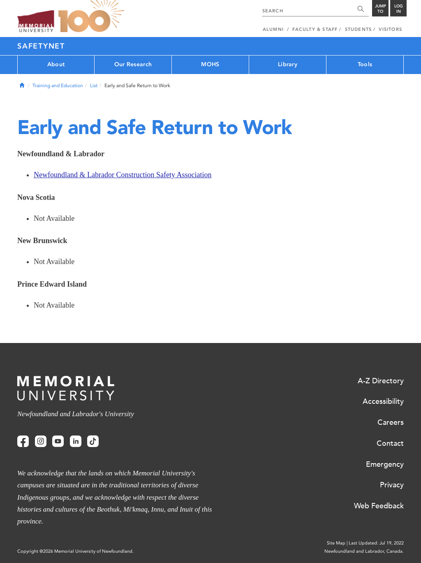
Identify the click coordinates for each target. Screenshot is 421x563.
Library (287, 64)
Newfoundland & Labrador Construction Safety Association (122, 175)
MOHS (210, 64)
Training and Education (57, 85)
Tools (365, 64)
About (56, 64)
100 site (91, 16)
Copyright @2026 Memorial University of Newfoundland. (75, 551)
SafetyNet (41, 46)
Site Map (336, 543)
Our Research (133, 64)
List (93, 85)
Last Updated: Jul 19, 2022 (376, 543)
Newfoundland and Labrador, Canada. (364, 551)
